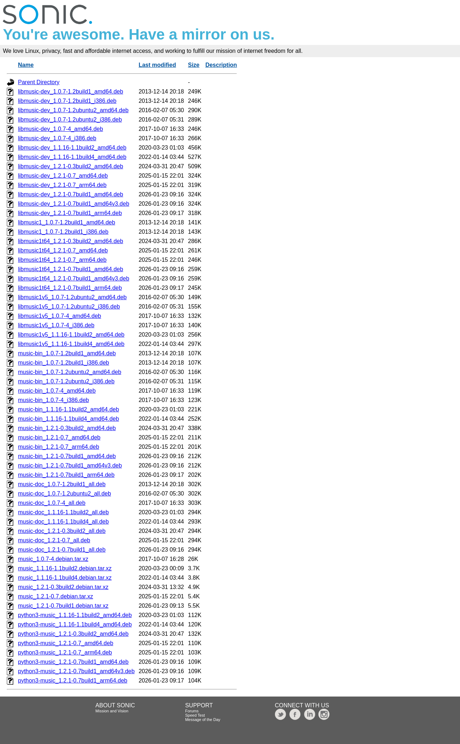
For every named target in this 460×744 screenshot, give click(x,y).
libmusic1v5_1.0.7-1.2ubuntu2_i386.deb (69, 306)
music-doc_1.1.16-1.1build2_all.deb (63, 512)
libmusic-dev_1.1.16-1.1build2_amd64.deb (72, 148)
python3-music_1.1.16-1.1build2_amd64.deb (75, 615)
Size (193, 65)
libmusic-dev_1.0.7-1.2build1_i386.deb (67, 101)
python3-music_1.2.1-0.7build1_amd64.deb (73, 662)
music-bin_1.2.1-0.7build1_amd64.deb (67, 456)
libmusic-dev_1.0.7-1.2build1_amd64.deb (70, 91)
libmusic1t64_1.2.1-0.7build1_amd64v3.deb (73, 278)
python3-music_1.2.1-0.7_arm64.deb (65, 652)
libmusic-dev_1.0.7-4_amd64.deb (60, 129)
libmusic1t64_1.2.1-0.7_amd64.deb (63, 250)
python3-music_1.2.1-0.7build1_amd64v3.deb (76, 671)
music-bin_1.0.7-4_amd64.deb (57, 391)
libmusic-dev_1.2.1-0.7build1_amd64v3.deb (73, 204)
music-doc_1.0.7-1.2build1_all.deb (62, 484)
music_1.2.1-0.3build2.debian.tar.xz (63, 587)
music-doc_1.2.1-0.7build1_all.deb (62, 550)
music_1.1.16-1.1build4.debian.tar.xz (65, 578)
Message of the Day (202, 719)
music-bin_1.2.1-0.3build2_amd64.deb (67, 428)
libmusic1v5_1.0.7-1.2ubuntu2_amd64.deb (72, 297)
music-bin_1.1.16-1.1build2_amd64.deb (68, 409)
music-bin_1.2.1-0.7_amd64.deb (59, 437)
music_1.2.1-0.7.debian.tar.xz (55, 596)
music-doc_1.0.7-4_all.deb (52, 503)
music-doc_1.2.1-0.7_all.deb (54, 540)
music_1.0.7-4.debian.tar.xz (53, 559)
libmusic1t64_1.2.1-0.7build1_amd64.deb (70, 269)
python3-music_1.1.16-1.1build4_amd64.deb (75, 624)
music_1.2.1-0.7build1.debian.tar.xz (63, 606)
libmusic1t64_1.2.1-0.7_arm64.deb (62, 260)
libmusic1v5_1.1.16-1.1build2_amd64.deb (71, 335)
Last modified (157, 65)
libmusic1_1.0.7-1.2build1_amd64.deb (66, 222)
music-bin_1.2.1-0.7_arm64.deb (58, 447)
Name (26, 65)
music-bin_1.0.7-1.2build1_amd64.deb (67, 353)
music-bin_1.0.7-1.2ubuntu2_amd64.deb (69, 372)
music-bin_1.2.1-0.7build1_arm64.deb (66, 475)
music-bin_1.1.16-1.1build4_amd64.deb (68, 419)
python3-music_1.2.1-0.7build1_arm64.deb (72, 680)
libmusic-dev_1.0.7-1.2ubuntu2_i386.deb (70, 120)
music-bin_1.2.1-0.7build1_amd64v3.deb (70, 465)
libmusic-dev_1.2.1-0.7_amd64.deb (63, 176)
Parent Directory (39, 82)
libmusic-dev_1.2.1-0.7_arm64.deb (62, 185)
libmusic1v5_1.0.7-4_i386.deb (56, 325)
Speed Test (195, 715)
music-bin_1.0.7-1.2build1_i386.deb (63, 363)
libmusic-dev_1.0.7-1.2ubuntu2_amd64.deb (73, 110)
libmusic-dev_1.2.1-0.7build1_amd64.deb (70, 194)
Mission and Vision (112, 711)
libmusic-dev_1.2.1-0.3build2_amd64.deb (70, 166)
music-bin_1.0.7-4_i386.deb (53, 400)
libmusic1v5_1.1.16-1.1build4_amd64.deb (71, 344)
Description (221, 65)
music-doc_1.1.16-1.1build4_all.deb (63, 522)
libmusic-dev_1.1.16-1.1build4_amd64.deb (72, 157)
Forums (191, 711)
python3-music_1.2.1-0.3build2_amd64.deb (73, 634)
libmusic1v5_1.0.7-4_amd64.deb (59, 316)
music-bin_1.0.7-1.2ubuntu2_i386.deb (66, 381)
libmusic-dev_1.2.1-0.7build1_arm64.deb (70, 213)
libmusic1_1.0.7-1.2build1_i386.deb (63, 232)
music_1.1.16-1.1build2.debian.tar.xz (65, 568)
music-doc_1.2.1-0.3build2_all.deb (62, 531)
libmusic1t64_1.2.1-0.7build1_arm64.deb (70, 288)
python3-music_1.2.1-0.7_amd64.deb (65, 643)
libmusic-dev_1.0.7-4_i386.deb (57, 138)
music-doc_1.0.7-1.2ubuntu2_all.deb (64, 493)
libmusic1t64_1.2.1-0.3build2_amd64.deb (70, 241)
